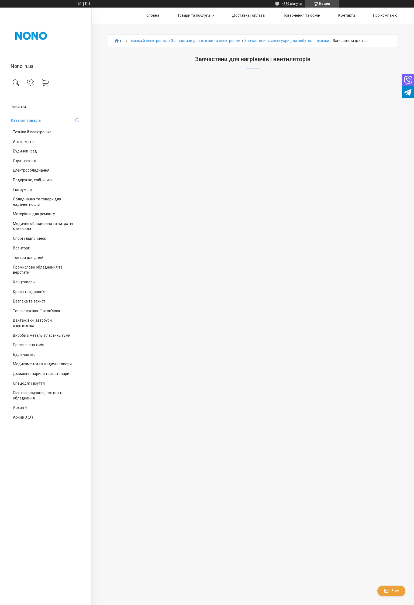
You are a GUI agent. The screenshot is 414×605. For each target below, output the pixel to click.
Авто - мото (23, 142)
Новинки (18, 107)
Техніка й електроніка (32, 132)
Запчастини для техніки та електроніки (205, 41)
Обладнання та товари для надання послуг (37, 202)
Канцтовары (24, 282)
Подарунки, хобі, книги (33, 180)
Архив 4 (20, 407)
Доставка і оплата (248, 15)
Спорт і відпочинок (29, 238)
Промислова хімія (28, 345)
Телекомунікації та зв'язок (36, 311)
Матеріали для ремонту (34, 214)
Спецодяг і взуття (29, 383)
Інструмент (23, 189)
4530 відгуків (292, 4)
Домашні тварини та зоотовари (41, 373)
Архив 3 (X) (23, 417)
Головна (152, 15)
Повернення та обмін (301, 15)
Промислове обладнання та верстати (38, 270)
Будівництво (24, 354)
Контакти (346, 15)
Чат (391, 591)
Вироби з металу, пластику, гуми (41, 335)
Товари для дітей (28, 257)
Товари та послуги (193, 15)
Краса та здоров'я (29, 292)
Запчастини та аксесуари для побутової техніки (286, 41)
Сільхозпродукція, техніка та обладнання (38, 395)
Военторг (21, 248)
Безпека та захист (29, 301)
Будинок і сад (25, 151)
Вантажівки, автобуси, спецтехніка (33, 323)
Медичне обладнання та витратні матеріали (43, 226)
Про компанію (385, 15)
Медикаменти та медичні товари (42, 364)
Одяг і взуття (24, 161)
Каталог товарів (26, 120)
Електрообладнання (31, 170)
